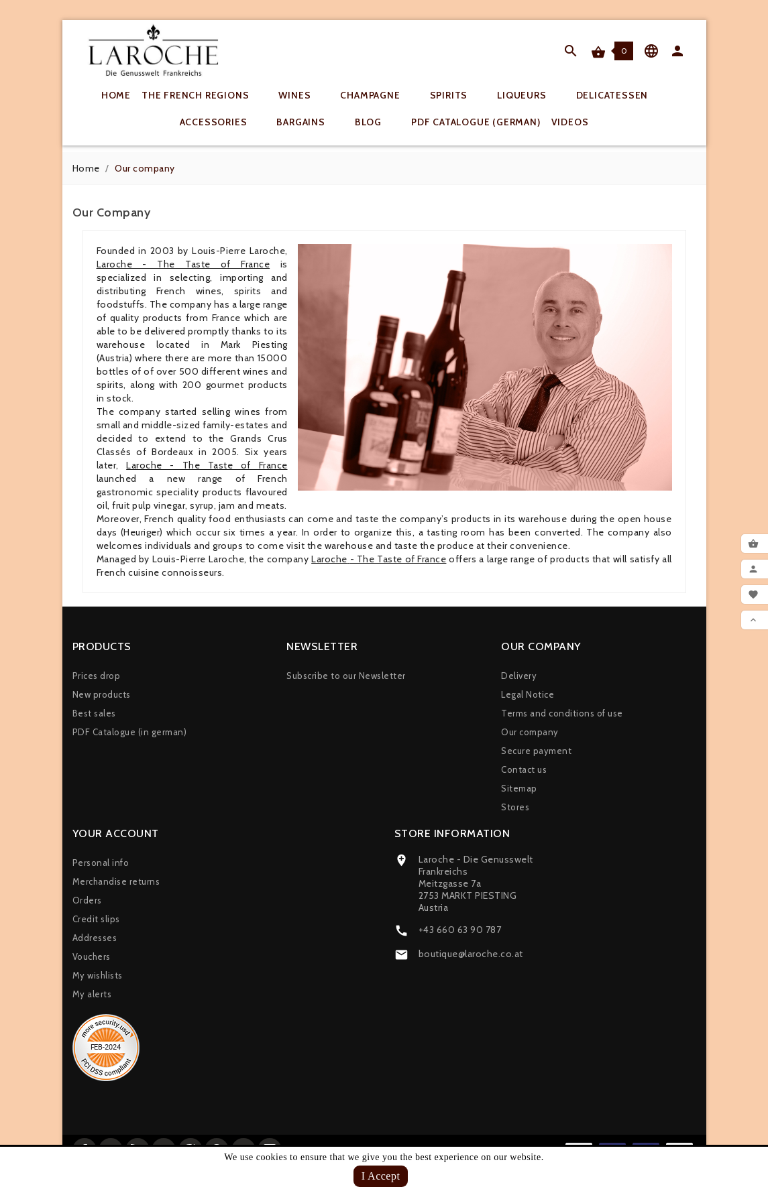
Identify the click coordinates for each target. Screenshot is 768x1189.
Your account (115, 833)
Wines (303, 95)
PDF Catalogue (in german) (129, 732)
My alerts (92, 994)
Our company (530, 732)
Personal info (100, 862)
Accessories (222, 122)
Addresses (94, 937)
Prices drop (96, 675)
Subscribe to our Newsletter (346, 675)
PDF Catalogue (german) (476, 122)
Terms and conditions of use (562, 713)
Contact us (524, 769)
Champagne (378, 95)
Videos (570, 122)
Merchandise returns (116, 881)
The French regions (204, 95)
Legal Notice (527, 694)
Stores (515, 807)
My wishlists (97, 975)
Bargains (309, 122)
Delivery (519, 675)
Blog (377, 122)
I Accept (381, 1176)
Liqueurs (530, 95)
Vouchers (91, 956)
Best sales (94, 713)
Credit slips (96, 919)
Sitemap (519, 788)
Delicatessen (621, 95)
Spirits (458, 95)
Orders (87, 900)
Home (116, 95)
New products (101, 694)
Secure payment (536, 750)
